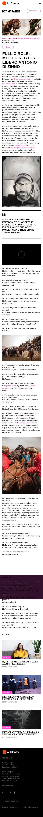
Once (26, 388)
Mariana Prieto (20, 145)
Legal (24, 807)
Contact (5, 807)
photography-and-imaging (28, 38)
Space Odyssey (11, 386)
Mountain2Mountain (9, 84)
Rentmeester (24, 423)
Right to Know (33, 807)
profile (5, 38)
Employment (14, 807)
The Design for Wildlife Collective (22, 148)
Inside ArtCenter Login (12, 801)
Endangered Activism (22, 79)
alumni (13, 38)
